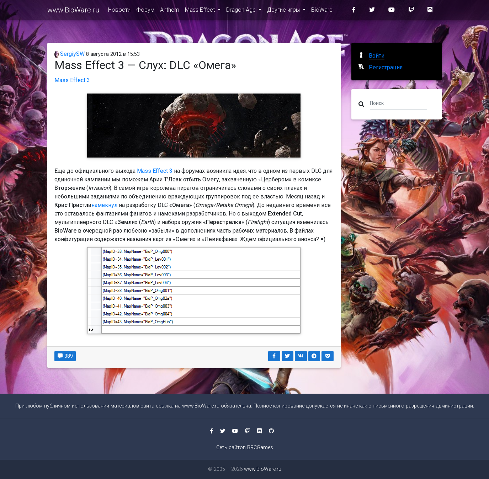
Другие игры (284, 11)
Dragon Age (241, 11)
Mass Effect (200, 11)
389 (65, 356)
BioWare (322, 11)
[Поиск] (398, 103)
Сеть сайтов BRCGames (244, 448)
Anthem (169, 11)
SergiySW (69, 53)
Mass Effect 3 (72, 80)
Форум (145, 11)
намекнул (104, 205)
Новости (119, 11)
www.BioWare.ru (73, 11)
